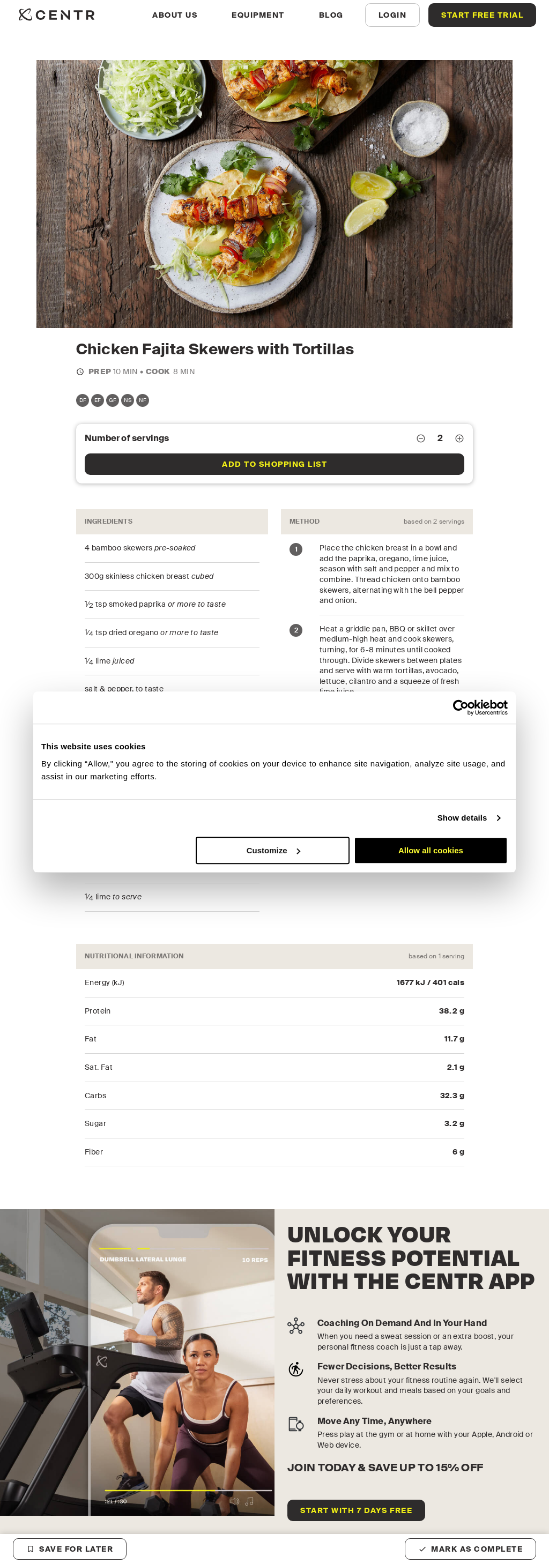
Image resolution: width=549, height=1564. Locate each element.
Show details (462, 817)
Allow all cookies (430, 850)
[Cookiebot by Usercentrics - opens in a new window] (461, 707)
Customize (273, 850)
